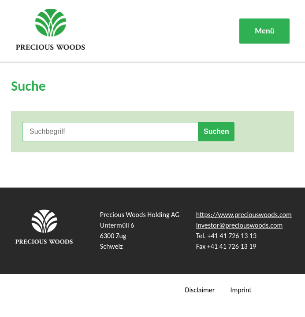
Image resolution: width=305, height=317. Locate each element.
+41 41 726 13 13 (232, 236)
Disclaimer (200, 290)
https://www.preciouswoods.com (244, 214)
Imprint (240, 290)
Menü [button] (264, 31)
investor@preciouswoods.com (239, 225)
